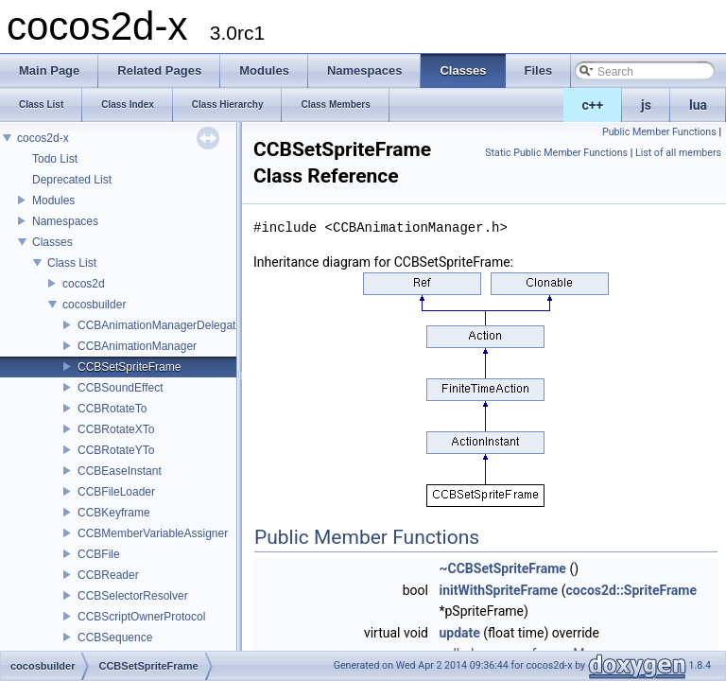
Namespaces (65, 221)
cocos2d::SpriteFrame (631, 590)
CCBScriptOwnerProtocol (141, 616)
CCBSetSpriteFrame (129, 367)
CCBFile (99, 554)
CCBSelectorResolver (133, 595)
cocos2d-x (43, 138)
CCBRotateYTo (116, 450)
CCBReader (108, 575)
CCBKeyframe (114, 512)
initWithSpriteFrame (498, 590)
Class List (71, 263)
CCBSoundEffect (121, 387)
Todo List (55, 159)
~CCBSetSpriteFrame (502, 568)
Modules (53, 200)
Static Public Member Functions (556, 153)
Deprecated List (72, 179)
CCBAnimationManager (137, 346)
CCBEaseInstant (120, 471)
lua (698, 105)
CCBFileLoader (116, 491)
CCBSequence (115, 637)
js (646, 105)
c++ (593, 105)
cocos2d (83, 283)
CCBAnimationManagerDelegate (160, 325)
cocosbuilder (94, 304)
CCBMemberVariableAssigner (153, 533)
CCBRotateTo (112, 408)
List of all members (678, 153)
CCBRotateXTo (116, 429)
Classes (52, 242)
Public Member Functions (659, 132)
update (459, 632)
